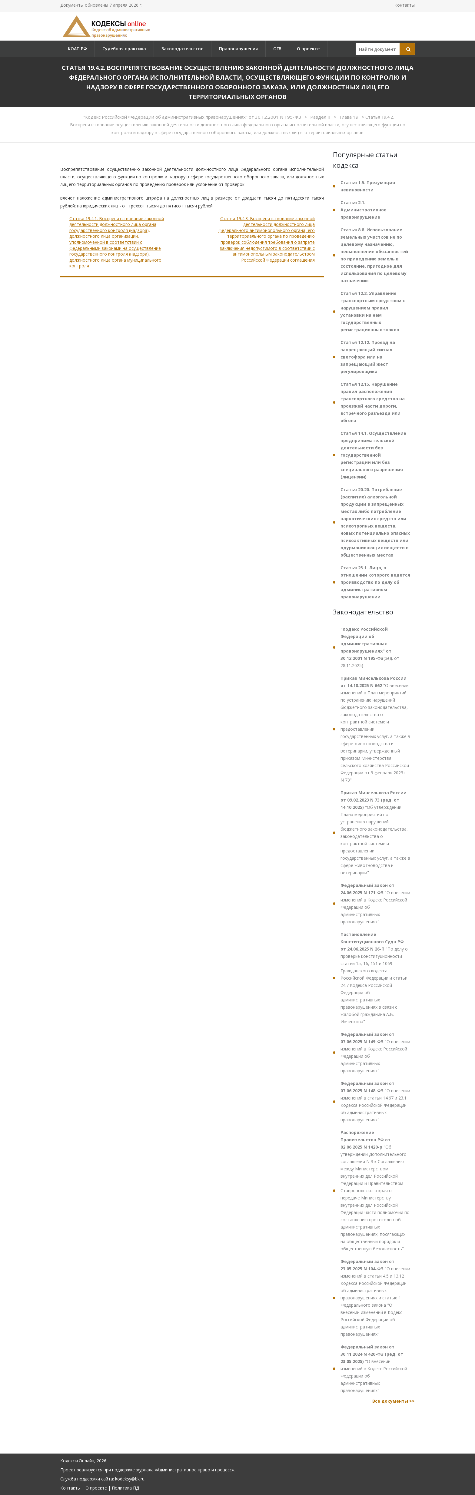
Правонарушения (238, 48)
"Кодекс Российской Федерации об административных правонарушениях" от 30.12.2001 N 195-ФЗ (192, 117)
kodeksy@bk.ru (129, 1479)
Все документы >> (393, 1401)
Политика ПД (125, 1488)
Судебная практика (124, 48)
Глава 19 (350, 117)
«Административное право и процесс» (194, 1470)
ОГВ (277, 48)
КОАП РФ (77, 48)
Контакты (404, 5)
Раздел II (321, 117)
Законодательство (182, 48)
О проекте (308, 48)
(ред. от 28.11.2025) (369, 647)
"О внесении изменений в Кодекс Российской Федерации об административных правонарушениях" (375, 903)
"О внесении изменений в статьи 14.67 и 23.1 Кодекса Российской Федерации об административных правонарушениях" (375, 1101)
